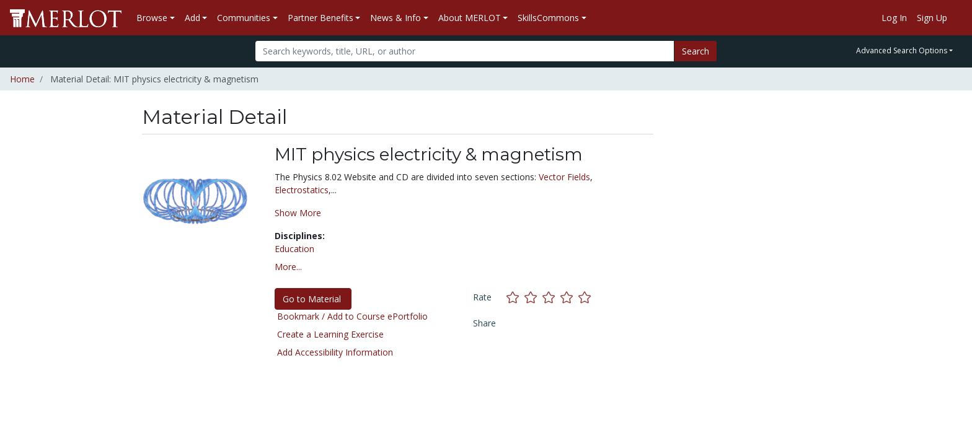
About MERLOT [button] (469, 18)
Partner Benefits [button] (320, 18)
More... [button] (288, 267)
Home (22, 79)
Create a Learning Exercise (330, 334)
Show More (298, 213)
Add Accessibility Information (335, 352)
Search (695, 51)
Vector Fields (564, 177)
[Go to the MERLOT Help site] (957, 18)
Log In (894, 18)
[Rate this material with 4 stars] (569, 297)
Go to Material (313, 299)
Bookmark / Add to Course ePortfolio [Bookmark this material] (352, 316)
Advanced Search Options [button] (901, 50)
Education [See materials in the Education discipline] (294, 249)
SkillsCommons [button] (548, 18)
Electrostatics (302, 190)
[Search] (464, 51)
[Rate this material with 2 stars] (533, 297)
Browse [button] (151, 18)
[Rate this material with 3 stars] (551, 297)
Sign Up (932, 18)
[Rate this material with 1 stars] (515, 297)
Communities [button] (243, 18)
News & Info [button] (395, 18)
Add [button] (192, 18)
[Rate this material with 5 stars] (585, 297)
